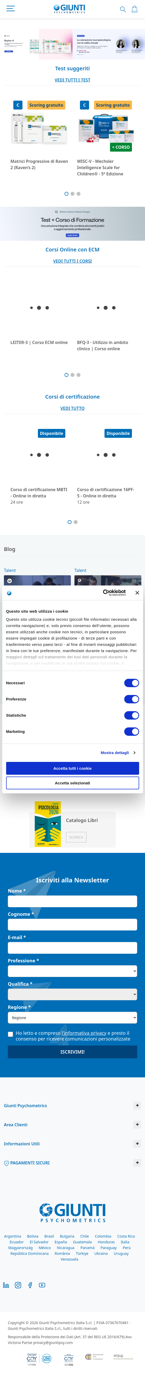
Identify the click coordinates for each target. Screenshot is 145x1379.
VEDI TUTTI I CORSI (72, 261)
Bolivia (32, 1236)
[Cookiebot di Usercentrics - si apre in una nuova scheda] (103, 592)
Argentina (12, 1236)
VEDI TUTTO (72, 408)
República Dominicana (29, 1253)
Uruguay (121, 1253)
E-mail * (17, 937)
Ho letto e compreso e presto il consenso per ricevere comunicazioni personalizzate (69, 1036)
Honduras (106, 1241)
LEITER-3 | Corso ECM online (39, 342)
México (45, 1247)
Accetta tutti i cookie (72, 768)
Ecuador (17, 1241)
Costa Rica (126, 1236)
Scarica (76, 837)
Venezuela (69, 1259)
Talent (10, 570)
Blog (9, 549)
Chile (84, 1236)
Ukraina (101, 1253)
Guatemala (82, 1241)
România (62, 1253)
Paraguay (109, 1247)
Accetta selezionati (72, 783)
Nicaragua (65, 1247)
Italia (125, 1241)
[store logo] (69, 9)
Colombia (103, 1236)
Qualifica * (20, 984)
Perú (127, 1247)
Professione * (23, 960)
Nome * (17, 891)
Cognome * (21, 914)
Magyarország (20, 1247)
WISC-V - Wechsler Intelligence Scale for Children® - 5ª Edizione (100, 167)
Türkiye (82, 1253)
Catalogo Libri (82, 820)
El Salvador (39, 1241)
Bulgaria (67, 1236)
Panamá (87, 1247)
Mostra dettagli (115, 752)
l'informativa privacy (84, 1033)
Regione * (19, 1007)
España (61, 1241)
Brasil (49, 1236)
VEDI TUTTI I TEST (72, 80)
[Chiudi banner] (137, 593)
